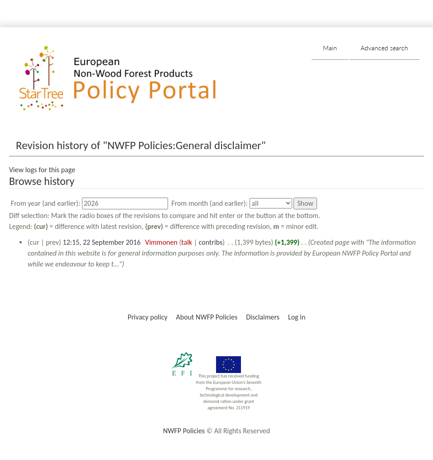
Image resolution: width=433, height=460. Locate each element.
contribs (211, 242)
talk (186, 242)
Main (330, 48)
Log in (296, 317)
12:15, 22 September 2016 (102, 242)
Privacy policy (148, 317)
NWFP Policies (184, 430)
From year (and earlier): (46, 203)
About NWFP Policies (207, 317)
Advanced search (384, 48)
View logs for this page (42, 169)
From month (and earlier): (209, 203)
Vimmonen (161, 242)
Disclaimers (262, 317)
